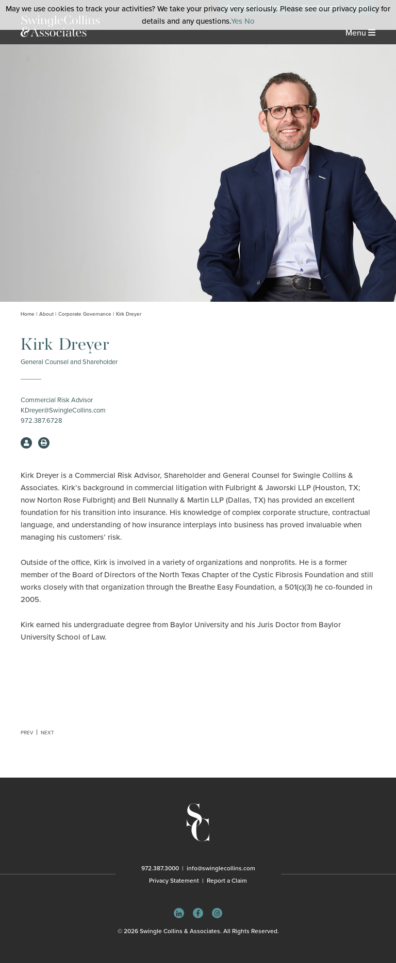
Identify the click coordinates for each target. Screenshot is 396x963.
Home (28, 314)
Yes (236, 21)
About (46, 314)
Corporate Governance (84, 314)
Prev (27, 733)
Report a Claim (227, 880)
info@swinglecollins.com (221, 868)
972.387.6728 (41, 421)
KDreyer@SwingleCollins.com (63, 410)
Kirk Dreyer (128, 314)
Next (47, 733)
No (249, 21)
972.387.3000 (160, 868)
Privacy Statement (174, 880)
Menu (360, 33)
